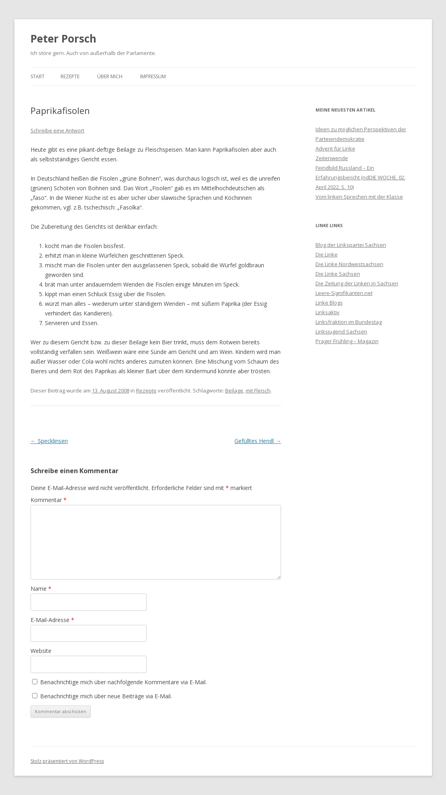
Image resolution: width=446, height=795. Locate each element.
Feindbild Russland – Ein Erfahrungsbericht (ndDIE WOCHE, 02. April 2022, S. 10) (360, 177)
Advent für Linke (335, 148)
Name (41, 588)
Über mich (109, 76)
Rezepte (70, 76)
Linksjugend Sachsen (341, 331)
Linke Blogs (329, 302)
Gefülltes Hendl (257, 441)
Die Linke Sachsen (338, 273)
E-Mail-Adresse (52, 620)
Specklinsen (49, 441)
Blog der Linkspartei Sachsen (351, 244)
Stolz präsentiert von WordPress (67, 761)
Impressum (153, 76)
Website (41, 651)
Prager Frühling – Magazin (347, 341)
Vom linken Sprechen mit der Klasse (359, 196)
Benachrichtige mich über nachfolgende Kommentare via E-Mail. (123, 682)
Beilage (234, 390)
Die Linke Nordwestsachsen (349, 264)
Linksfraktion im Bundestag (349, 321)
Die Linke (327, 254)
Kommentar (49, 500)
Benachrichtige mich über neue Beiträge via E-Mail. (106, 696)
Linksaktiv (328, 312)
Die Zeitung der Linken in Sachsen (357, 283)
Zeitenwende (332, 158)
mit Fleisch (258, 390)
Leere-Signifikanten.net (344, 293)
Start (38, 76)
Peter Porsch (63, 38)
